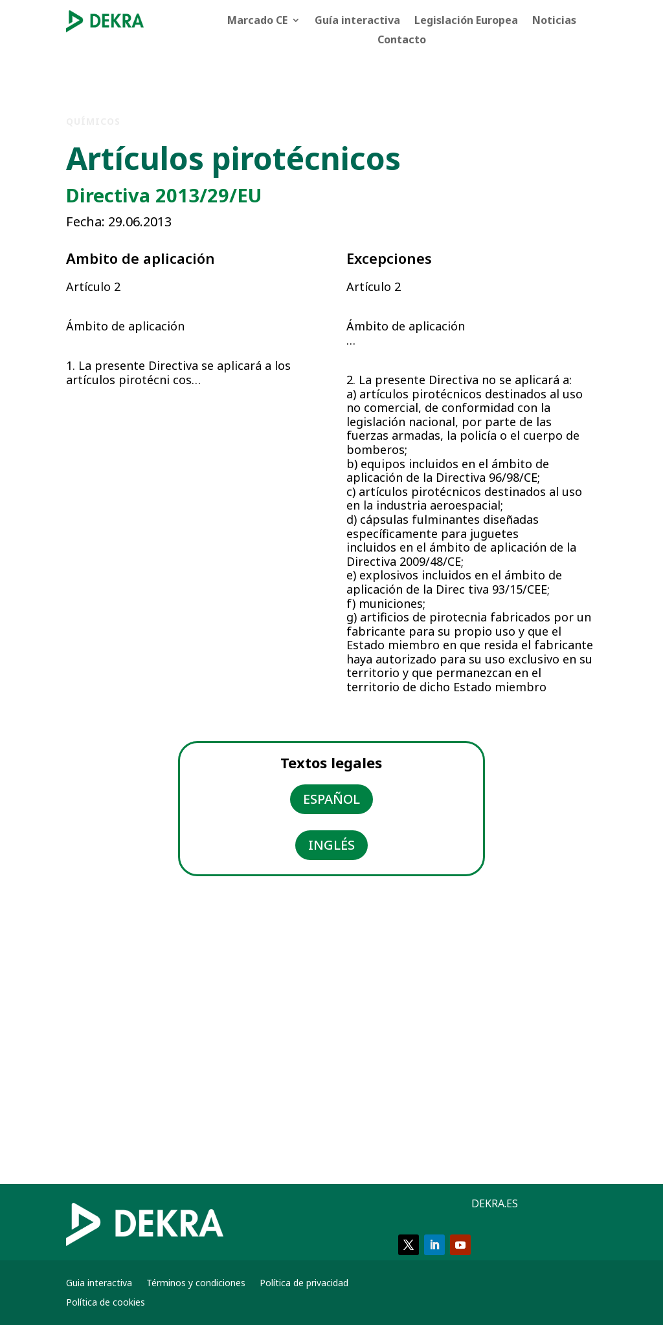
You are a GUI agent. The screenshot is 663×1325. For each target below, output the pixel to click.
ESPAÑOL (331, 799)
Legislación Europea (466, 21)
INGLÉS (331, 845)
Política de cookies (105, 1303)
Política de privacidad (304, 1283)
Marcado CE (257, 21)
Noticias (554, 21)
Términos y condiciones (195, 1283)
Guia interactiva (99, 1283)
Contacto (401, 41)
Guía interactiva (357, 21)
